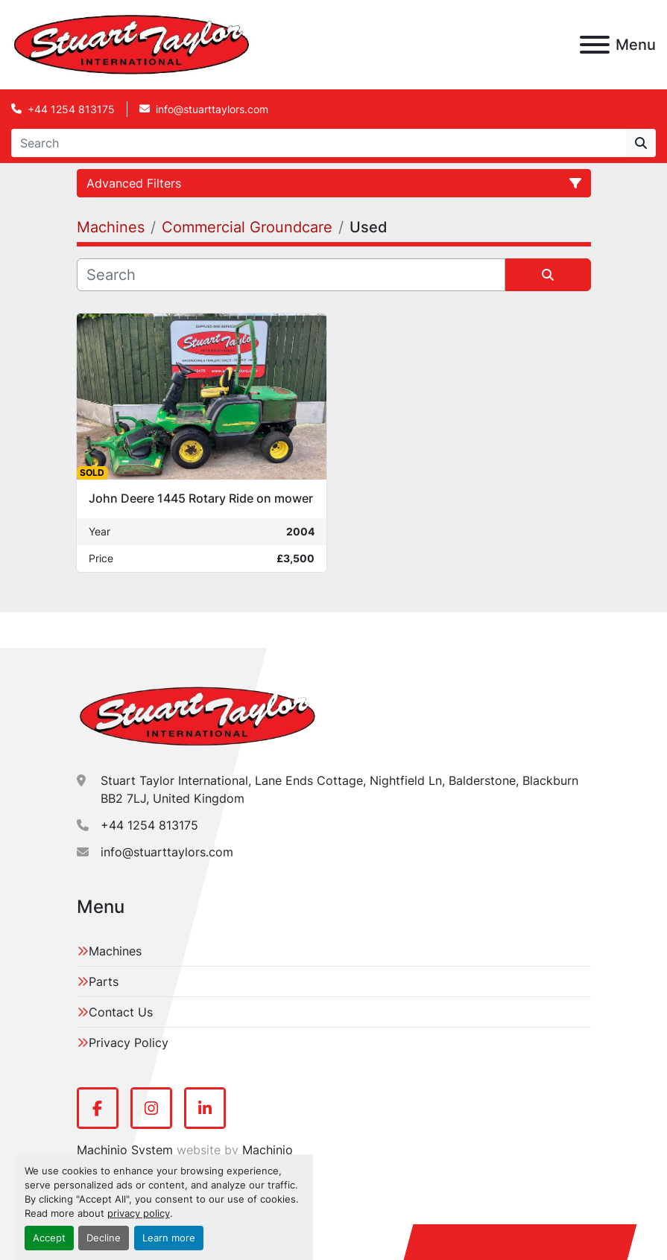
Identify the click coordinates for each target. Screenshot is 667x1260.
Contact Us (121, 1012)
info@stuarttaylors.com (212, 109)
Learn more (168, 1238)
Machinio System (125, 1149)
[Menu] (595, 45)
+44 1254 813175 (71, 109)
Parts (103, 981)
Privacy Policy (128, 1042)
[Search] (318, 143)
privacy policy (138, 1213)
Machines (115, 951)
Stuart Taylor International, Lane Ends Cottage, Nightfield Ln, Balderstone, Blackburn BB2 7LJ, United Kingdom (339, 789)
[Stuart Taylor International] (197, 715)
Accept (49, 1238)
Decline (103, 1238)
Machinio (267, 1149)
